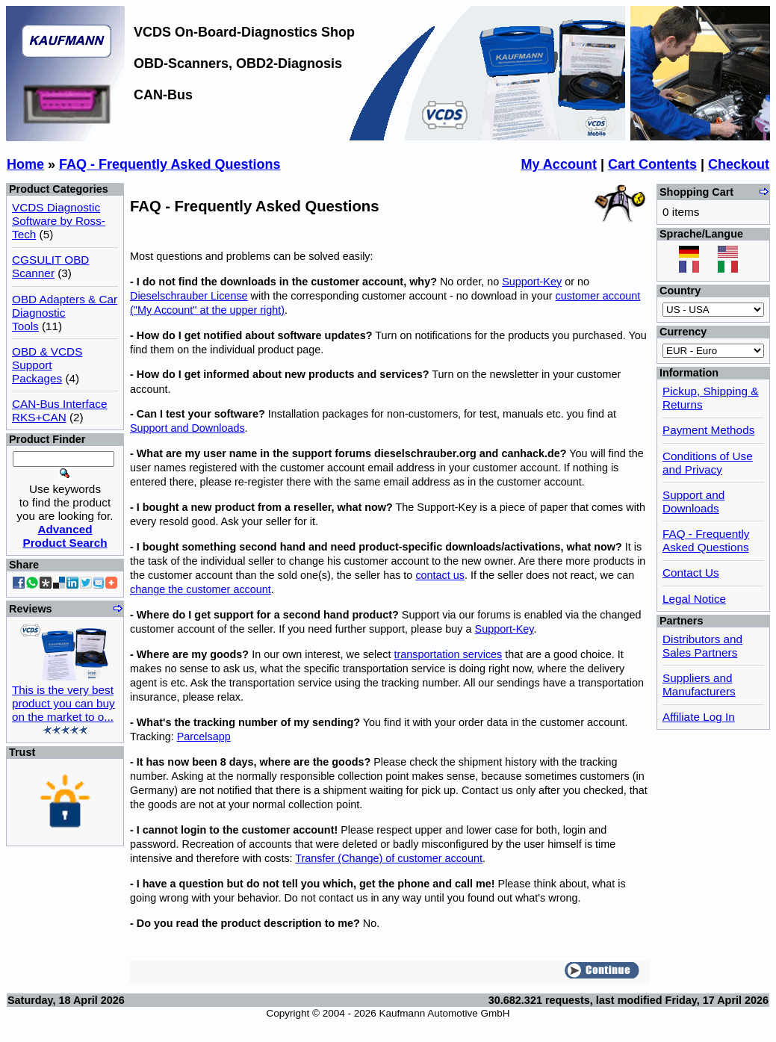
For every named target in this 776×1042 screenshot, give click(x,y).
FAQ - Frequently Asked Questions (169, 164)
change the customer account (200, 589)
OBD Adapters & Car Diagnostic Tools (64, 312)
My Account (559, 164)
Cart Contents (652, 164)
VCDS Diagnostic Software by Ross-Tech (58, 221)
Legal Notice (694, 598)
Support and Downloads (187, 428)
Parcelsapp (204, 736)
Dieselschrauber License (189, 296)
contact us (440, 575)
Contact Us (690, 572)
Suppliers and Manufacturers (699, 685)
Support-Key (532, 282)
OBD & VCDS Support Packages (47, 365)
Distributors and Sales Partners (702, 646)
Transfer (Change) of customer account (388, 858)
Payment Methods (708, 430)
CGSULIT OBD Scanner (50, 266)
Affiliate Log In (698, 716)
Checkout (738, 164)
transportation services (448, 654)
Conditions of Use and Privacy (707, 463)
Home (25, 164)
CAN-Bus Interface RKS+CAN (60, 410)
